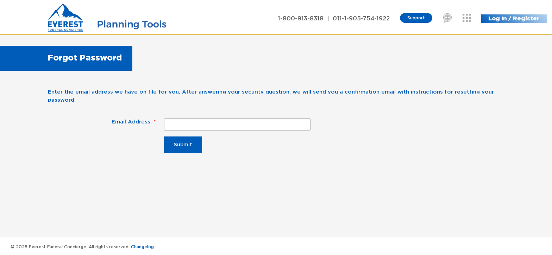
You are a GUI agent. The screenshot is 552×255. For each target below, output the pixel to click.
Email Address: (132, 122)
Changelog (142, 247)
